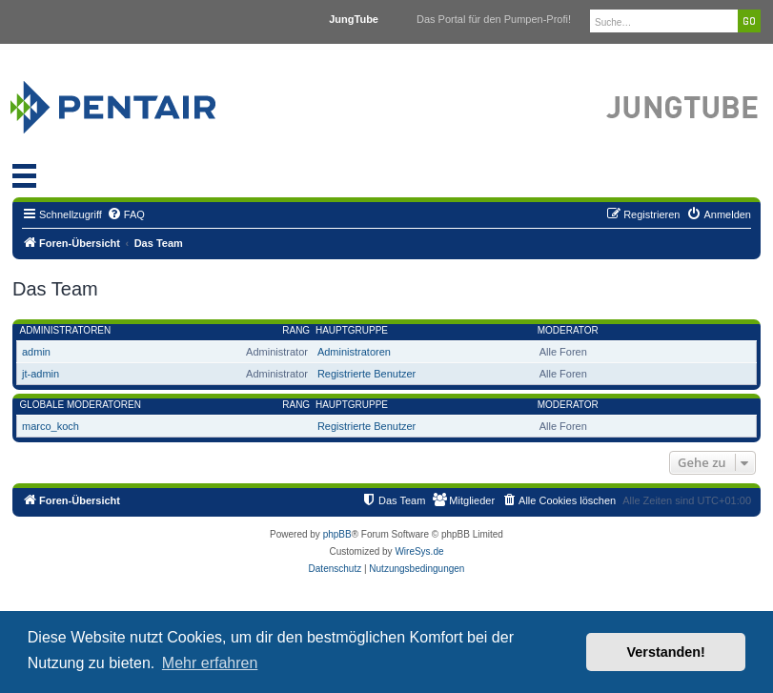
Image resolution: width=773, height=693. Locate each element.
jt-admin (40, 373)
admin (36, 351)
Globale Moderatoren (80, 404)
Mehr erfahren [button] (210, 663)
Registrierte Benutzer (366, 373)
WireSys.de (419, 551)
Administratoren (66, 330)
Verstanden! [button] (666, 652)
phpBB (337, 534)
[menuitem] (126, 214)
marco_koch (50, 426)
